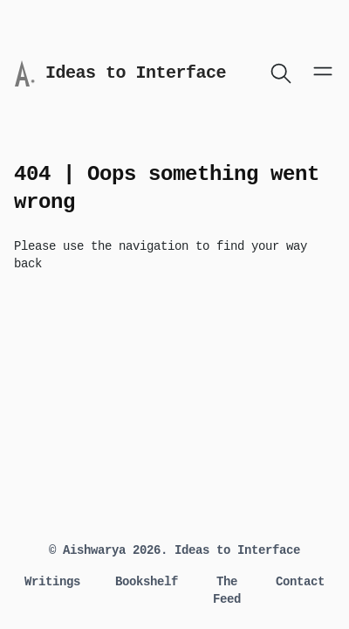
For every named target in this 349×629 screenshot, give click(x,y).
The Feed (227, 590)
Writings (52, 582)
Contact (300, 582)
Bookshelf (146, 582)
